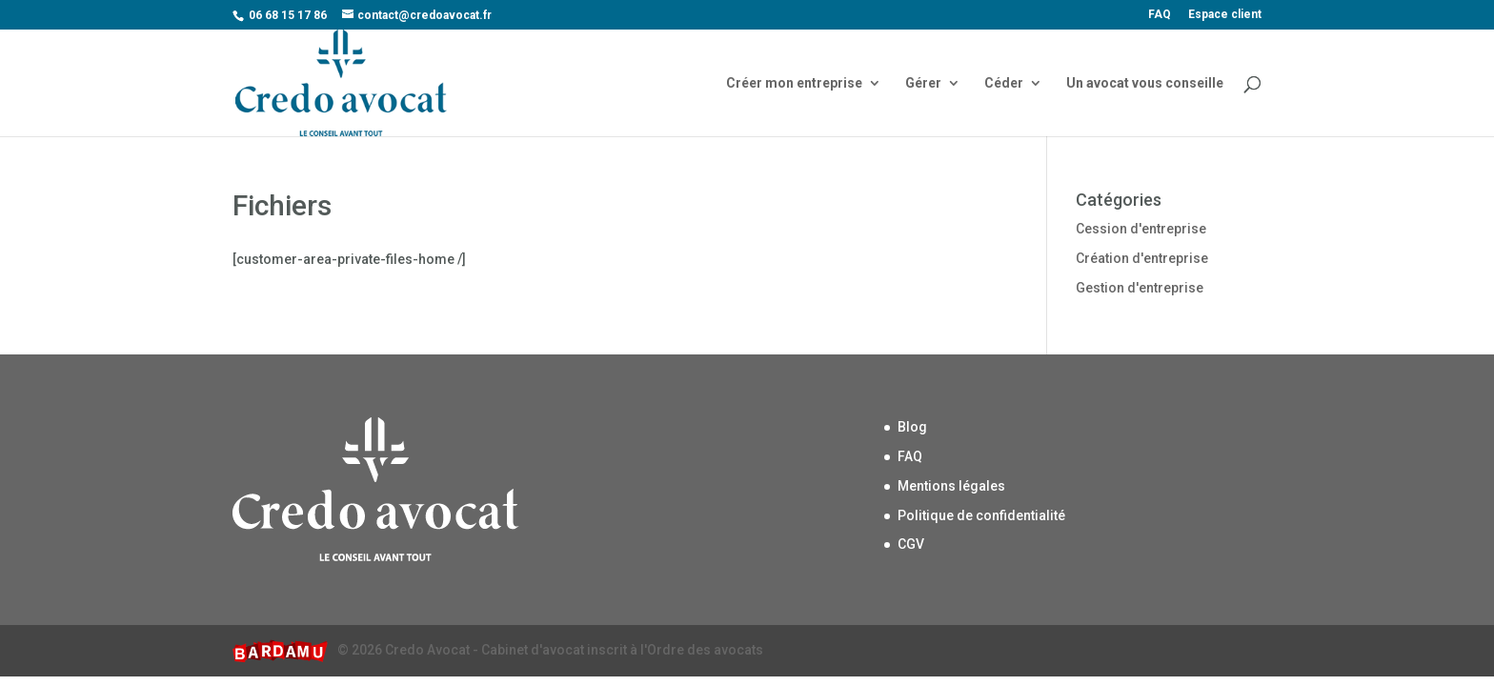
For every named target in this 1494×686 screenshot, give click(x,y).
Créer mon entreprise (794, 83)
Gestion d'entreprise (1139, 287)
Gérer (923, 83)
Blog (912, 426)
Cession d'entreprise (1141, 228)
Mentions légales (951, 486)
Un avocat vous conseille (1144, 83)
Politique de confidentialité (981, 515)
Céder (1003, 83)
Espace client (1225, 15)
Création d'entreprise (1142, 258)
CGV (911, 544)
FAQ (1159, 15)
